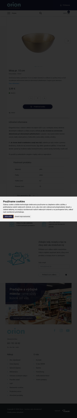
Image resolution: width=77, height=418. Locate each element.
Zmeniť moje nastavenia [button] (22, 216)
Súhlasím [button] (8, 216)
